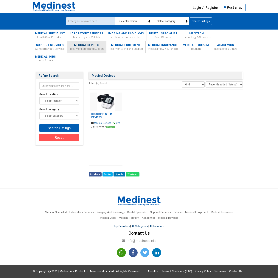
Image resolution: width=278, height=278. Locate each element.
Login (197, 8)
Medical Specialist (50, 35)
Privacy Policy (203, 271)
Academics (225, 47)
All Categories (139, 226)
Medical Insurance (163, 47)
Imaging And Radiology (126, 35)
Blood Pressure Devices (102, 116)
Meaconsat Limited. (102, 271)
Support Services (50, 47)
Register (212, 8)
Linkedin (119, 174)
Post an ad (233, 7)
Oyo (118, 123)
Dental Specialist (163, 35)
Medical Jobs (45, 58)
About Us (153, 271)
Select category (49, 109)
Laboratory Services (86, 35)
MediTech (196, 35)
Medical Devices (87, 47)
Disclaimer (220, 271)
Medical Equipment (126, 47)
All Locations (157, 226)
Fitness (178, 212)
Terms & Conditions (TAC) (176, 271)
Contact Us (235, 271)
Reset (59, 137)
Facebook (95, 174)
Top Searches (122, 226)
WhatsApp (133, 174)
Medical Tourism (196, 47)
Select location (48, 94)
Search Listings (201, 21)
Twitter (107, 174)
